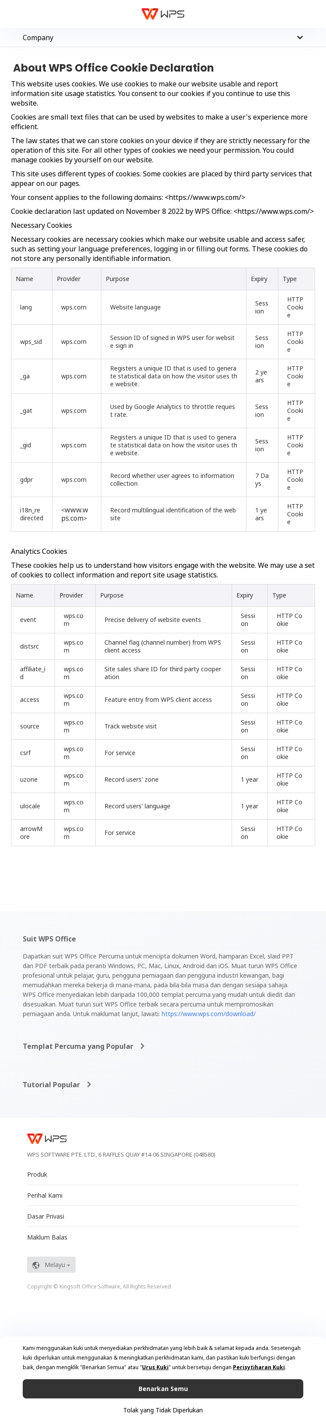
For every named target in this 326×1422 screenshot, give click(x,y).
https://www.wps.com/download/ (209, 1014)
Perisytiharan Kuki (259, 1367)
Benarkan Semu (163, 1388)
